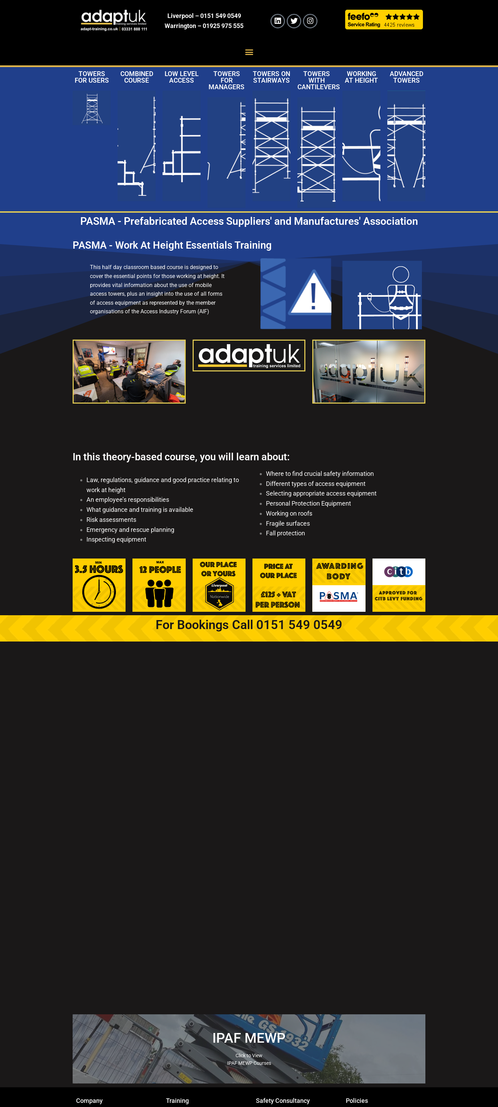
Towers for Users (92, 77)
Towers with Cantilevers (318, 80)
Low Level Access (182, 77)
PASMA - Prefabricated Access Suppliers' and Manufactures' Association (249, 221)
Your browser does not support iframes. (249, 832)
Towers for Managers (227, 80)
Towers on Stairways (271, 77)
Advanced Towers (406, 77)
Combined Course (136, 77)
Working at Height (361, 77)
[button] (249, 52)
